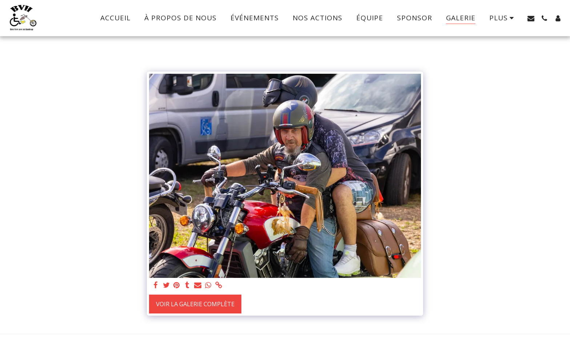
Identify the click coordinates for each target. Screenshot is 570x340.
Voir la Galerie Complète (195, 304)
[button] (531, 18)
